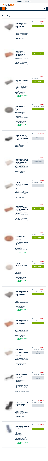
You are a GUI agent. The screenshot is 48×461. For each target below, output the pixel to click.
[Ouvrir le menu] (3, 8)
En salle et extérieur (8, 12)
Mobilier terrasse (20, 12)
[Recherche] (44, 8)
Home (3, 12)
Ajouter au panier (37, 26)
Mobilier (14, 12)
